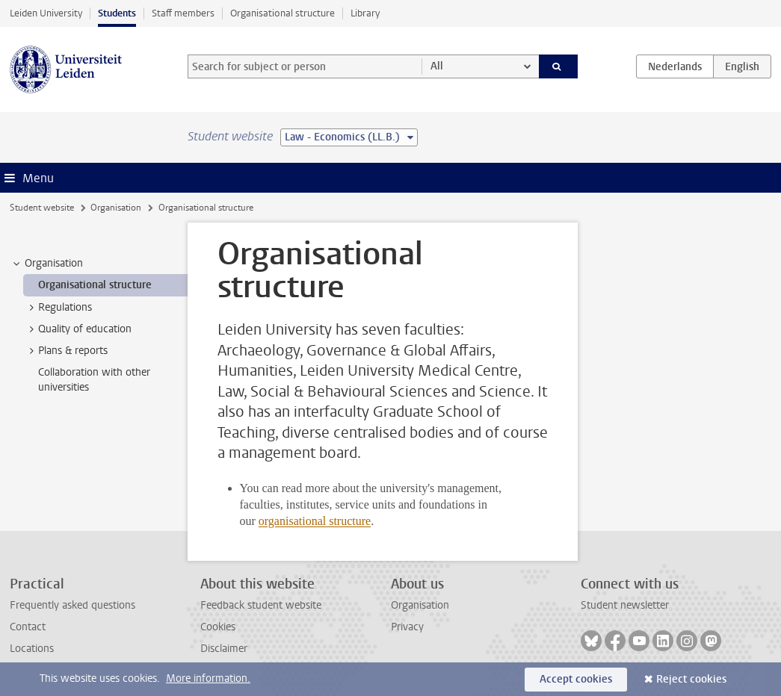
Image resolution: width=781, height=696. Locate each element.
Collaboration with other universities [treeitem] (94, 379)
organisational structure (315, 521)
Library (365, 13)
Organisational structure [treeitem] (95, 285)
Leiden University (46, 13)
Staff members (183, 13)
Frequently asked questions (72, 605)
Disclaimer (223, 648)
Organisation (115, 208)
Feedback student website (260, 605)
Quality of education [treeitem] (78, 329)
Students (117, 13)
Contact (28, 627)
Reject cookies (691, 679)
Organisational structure (282, 13)
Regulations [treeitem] (58, 307)
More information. (208, 678)
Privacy (407, 627)
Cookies (217, 627)
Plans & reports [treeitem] (66, 351)
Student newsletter (625, 605)
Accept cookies (576, 679)
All (436, 66)
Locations (32, 648)
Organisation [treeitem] (46, 263)
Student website (42, 208)
